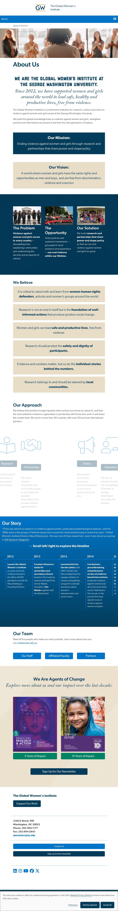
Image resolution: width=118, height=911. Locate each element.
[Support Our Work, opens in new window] (27, 803)
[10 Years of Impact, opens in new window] (83, 756)
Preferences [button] (73, 905)
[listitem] (17, 588)
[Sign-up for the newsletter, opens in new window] (59, 853)
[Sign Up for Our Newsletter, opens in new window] (59, 771)
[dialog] (59, 901)
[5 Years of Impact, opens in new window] (35, 756)
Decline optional (90, 905)
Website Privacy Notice (81, 895)
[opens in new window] (15, 873)
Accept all (107, 905)
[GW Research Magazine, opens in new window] (16, 540)
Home (15, 26)
